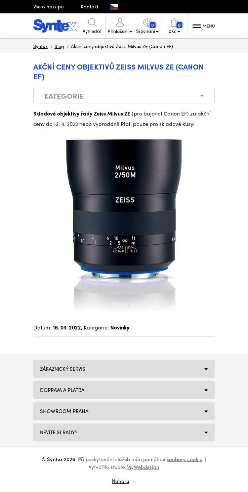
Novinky (119, 327)
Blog (59, 46)
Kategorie (64, 95)
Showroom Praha (64, 411)
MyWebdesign (142, 467)
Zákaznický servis (62, 368)
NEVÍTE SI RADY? (58, 432)
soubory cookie (184, 459)
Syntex (40, 46)
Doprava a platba (62, 390)
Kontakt (89, 6)
